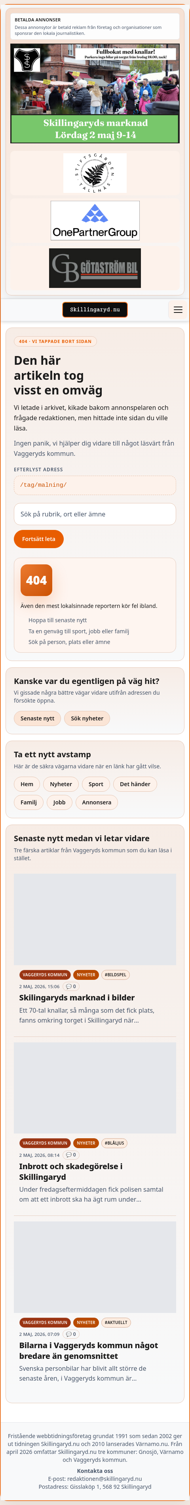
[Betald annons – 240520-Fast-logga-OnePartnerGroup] (95, 220)
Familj (29, 802)
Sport (96, 784)
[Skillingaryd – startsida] (95, 309)
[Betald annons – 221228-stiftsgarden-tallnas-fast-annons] (95, 173)
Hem (27, 784)
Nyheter (61, 784)
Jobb (59, 802)
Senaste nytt (37, 718)
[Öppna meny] (177, 309)
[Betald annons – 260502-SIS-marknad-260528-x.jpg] (95, 93)
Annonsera (97, 802)
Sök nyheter (87, 718)
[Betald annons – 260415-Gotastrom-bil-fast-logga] (95, 268)
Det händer (135, 784)
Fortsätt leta (38, 539)
